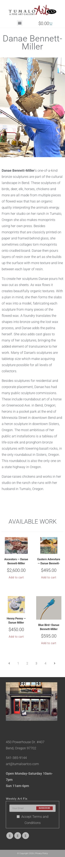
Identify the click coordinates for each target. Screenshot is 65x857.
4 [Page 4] (45, 663)
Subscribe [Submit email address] (44, 808)
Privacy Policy (41, 853)
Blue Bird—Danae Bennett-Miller (48, 627)
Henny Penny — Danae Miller (16, 620)
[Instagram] (25, 835)
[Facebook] (17, 835)
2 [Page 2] (27, 663)
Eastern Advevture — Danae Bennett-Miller (48, 562)
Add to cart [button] (16, 577)
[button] (19, 23)
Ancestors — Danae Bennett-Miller (16, 561)
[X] (9, 835)
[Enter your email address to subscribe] (32, 808)
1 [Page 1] (18, 663)
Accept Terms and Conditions (32, 820)
